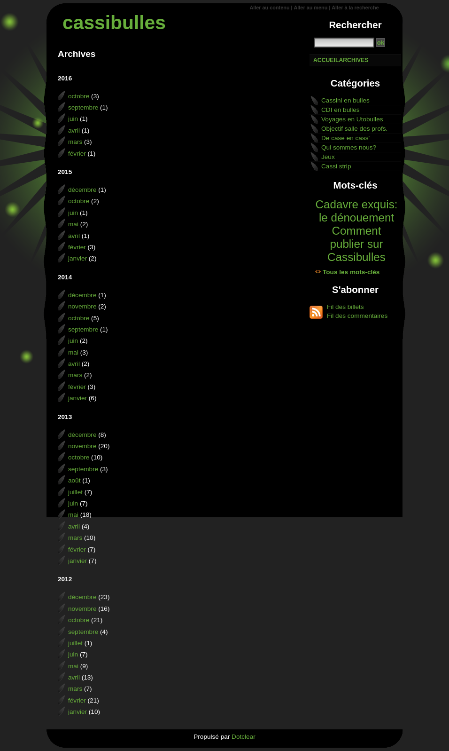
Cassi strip (336, 166)
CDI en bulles (340, 109)
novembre (82, 306)
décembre (82, 189)
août (74, 480)
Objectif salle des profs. (354, 128)
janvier (77, 258)
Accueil (326, 60)
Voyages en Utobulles (352, 119)
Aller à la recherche (355, 7)
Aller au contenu (269, 7)
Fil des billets (345, 306)
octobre (78, 96)
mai (73, 224)
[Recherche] (344, 42)
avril (74, 130)
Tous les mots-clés (351, 272)
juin (73, 118)
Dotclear (243, 736)
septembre (83, 107)
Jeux (328, 156)
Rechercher (355, 25)
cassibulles (114, 22)
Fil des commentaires (357, 315)
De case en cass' (345, 138)
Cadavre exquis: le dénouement (356, 211)
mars (75, 141)
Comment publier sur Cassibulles (356, 243)
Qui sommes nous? (348, 147)
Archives (353, 60)
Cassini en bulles (345, 100)
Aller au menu (310, 7)
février (77, 153)
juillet (75, 492)
